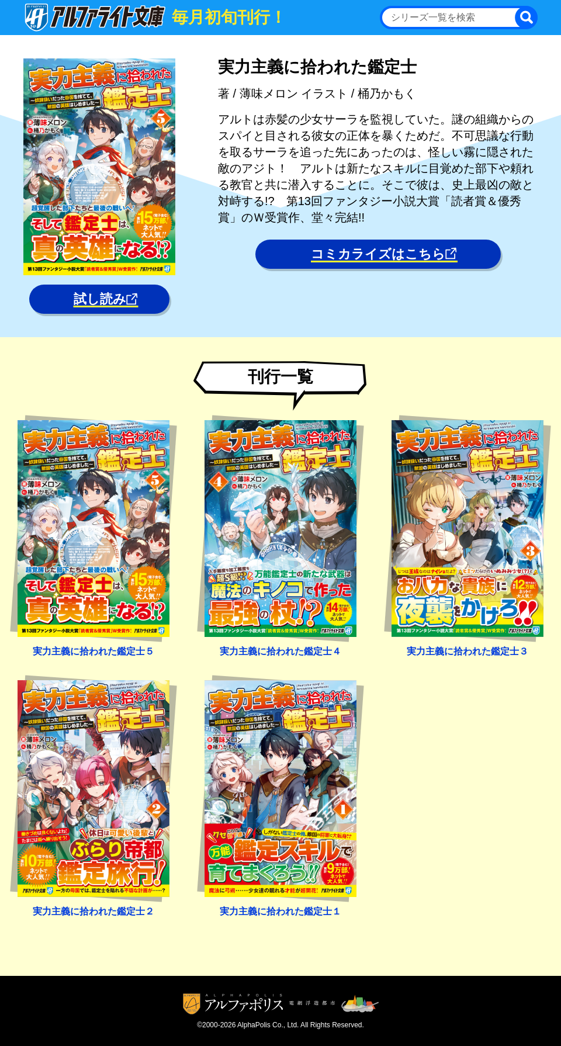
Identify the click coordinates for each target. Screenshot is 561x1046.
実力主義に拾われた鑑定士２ (93, 911)
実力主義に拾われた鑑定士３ (467, 651)
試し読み (106, 299)
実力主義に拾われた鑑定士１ (280, 911)
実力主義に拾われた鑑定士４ (280, 651)
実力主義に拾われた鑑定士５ (93, 651)
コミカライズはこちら (384, 254)
